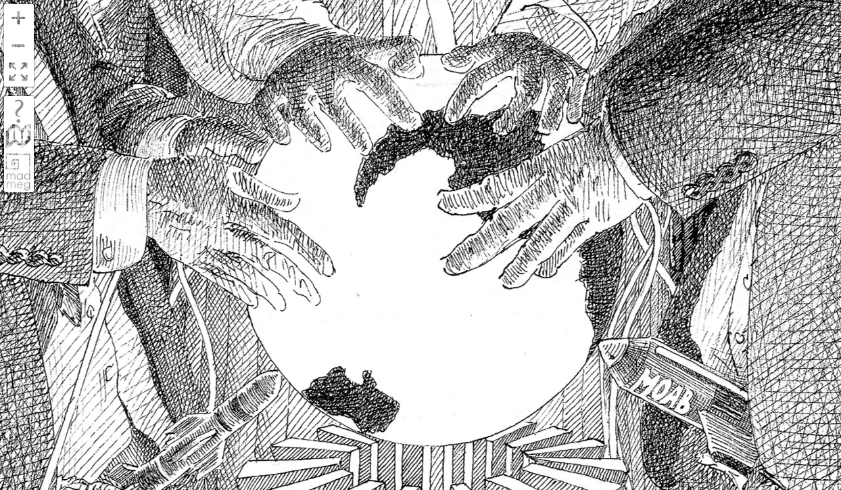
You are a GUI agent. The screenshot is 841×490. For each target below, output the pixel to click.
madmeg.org (18, 171)
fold (18, 138)
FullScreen (18, 73)
